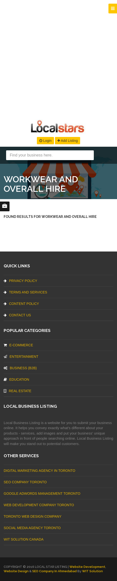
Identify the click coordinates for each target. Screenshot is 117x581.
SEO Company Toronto (25, 482)
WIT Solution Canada (23, 539)
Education (16, 379)
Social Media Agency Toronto (32, 528)
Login (45, 141)
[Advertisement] (58, 58)
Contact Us (17, 315)
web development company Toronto (39, 505)
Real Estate (17, 391)
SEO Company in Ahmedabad (54, 571)
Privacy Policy (20, 281)
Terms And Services (25, 292)
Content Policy (21, 304)
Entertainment (21, 356)
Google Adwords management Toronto (42, 493)
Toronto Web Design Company (32, 516)
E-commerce (18, 345)
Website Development (87, 567)
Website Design (16, 571)
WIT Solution (92, 571)
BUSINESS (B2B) (20, 368)
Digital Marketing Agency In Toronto (39, 471)
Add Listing (67, 141)
